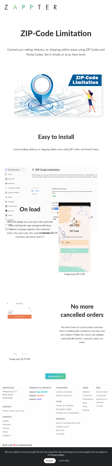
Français (6, 428)
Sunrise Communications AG (68, 423)
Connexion (87, 395)
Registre (86, 392)
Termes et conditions (65, 405)
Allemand (7, 424)
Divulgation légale (63, 409)
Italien (5, 432)
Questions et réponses (101, 400)
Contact (99, 406)
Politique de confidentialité (67, 413)
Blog (85, 403)
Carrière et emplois (64, 392)
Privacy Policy (57, 454)
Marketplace (55, 376)
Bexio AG (60, 430)
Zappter (38, 392)
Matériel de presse (64, 395)
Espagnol (6, 435)
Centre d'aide (101, 392)
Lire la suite (64, 460)
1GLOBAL (60, 434)
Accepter (49, 461)
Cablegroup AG (62, 426)
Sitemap (86, 410)
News (85, 406)
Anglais (6, 421)
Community (101, 395)
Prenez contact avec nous (13, 411)
